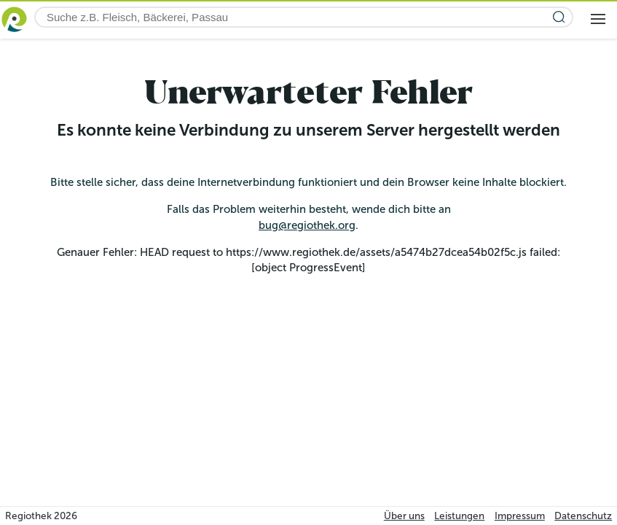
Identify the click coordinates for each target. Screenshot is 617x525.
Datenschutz (583, 516)
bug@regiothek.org (307, 225)
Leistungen (459, 516)
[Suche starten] (559, 17)
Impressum (520, 516)
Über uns (404, 516)
